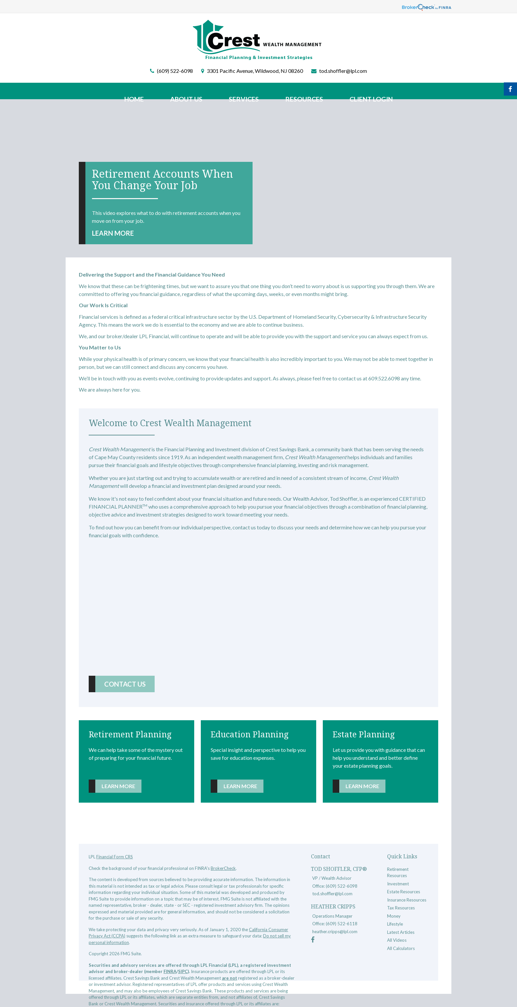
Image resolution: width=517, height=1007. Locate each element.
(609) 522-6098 (175, 71)
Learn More (113, 233)
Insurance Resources (406, 900)
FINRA (170, 971)
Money (394, 916)
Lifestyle (395, 924)
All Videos (397, 940)
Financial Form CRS (114, 856)
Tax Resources (401, 907)
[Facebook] (313, 940)
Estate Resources (403, 891)
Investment (398, 883)
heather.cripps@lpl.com (334, 931)
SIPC (183, 971)
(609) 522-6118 (341, 923)
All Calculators (401, 948)
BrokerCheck (223, 868)
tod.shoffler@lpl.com (343, 71)
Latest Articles (400, 932)
